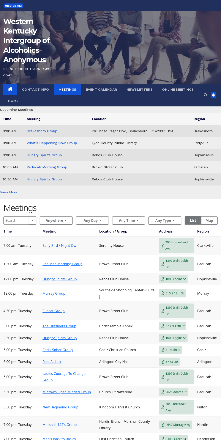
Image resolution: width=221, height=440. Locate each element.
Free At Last (52, 361)
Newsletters (140, 90)
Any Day (91, 220)
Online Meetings (178, 90)
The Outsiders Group (59, 326)
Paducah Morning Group (47, 167)
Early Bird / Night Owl (60, 245)
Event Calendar (101, 90)
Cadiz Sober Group (58, 349)
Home (13, 101)
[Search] (16, 220)
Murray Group (54, 293)
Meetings (67, 90)
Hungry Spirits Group (44, 155)
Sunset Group (54, 310)
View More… (10, 192)
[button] (205, 95)
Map (209, 220)
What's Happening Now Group (52, 143)
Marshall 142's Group (60, 424)
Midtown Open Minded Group (67, 392)
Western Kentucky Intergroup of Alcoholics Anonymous (26, 40)
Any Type (163, 220)
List (193, 220)
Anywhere (54, 220)
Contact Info (35, 90)
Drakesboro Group (42, 131)
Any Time (127, 220)
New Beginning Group (60, 407)
